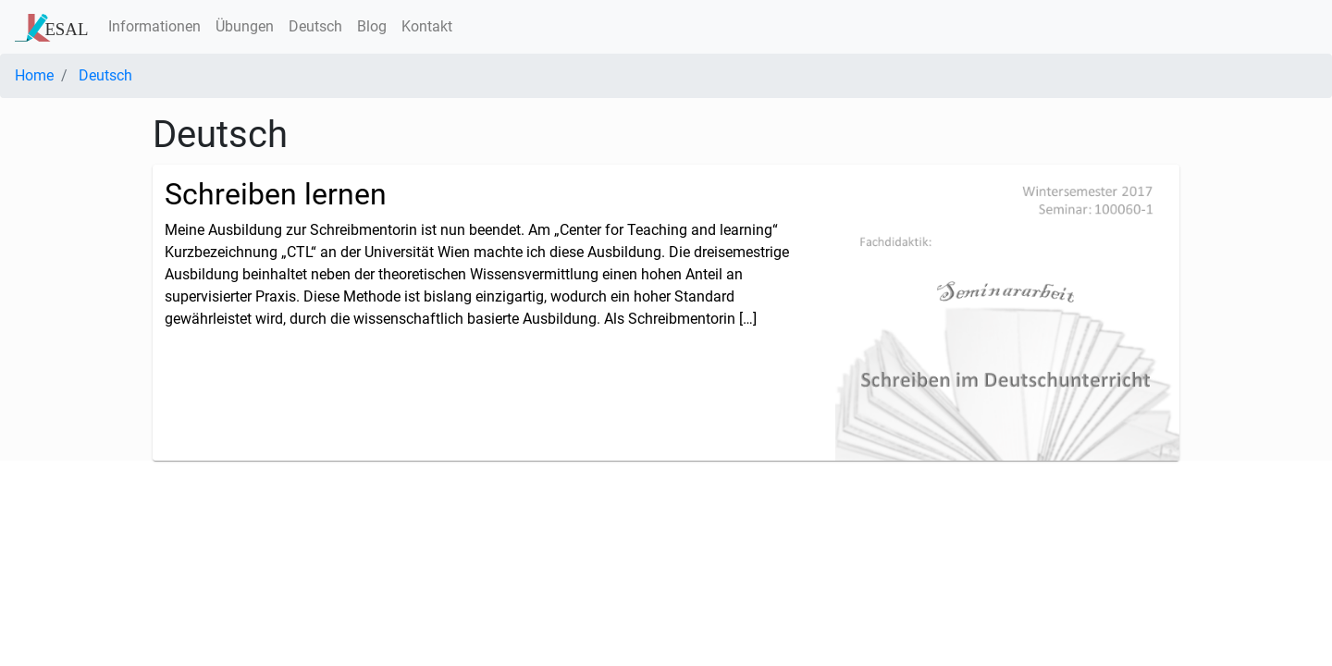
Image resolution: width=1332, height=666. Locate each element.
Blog (372, 26)
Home (34, 75)
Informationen (154, 26)
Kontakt (426, 26)
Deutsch (315, 26)
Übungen (245, 26)
